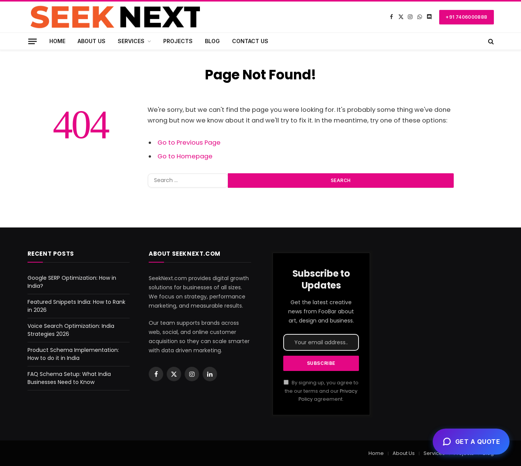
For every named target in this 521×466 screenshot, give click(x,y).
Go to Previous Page (189, 142)
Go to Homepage (185, 156)
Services (131, 41)
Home (57, 41)
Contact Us (250, 41)
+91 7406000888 (466, 17)
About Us (91, 41)
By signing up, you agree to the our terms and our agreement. (321, 390)
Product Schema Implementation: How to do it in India (73, 354)
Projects (178, 41)
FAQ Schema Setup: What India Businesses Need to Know (69, 378)
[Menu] (32, 41)
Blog (212, 41)
